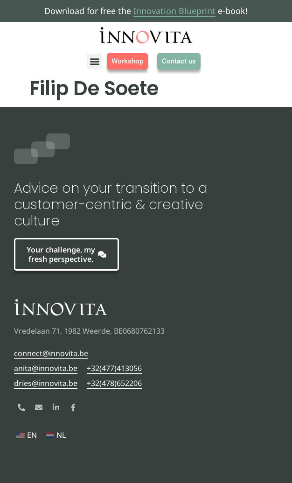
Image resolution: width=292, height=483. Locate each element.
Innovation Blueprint (174, 10)
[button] (94, 61)
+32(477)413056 (114, 368)
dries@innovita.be (45, 383)
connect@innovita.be (51, 353)
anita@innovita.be (45, 368)
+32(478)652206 (114, 383)
